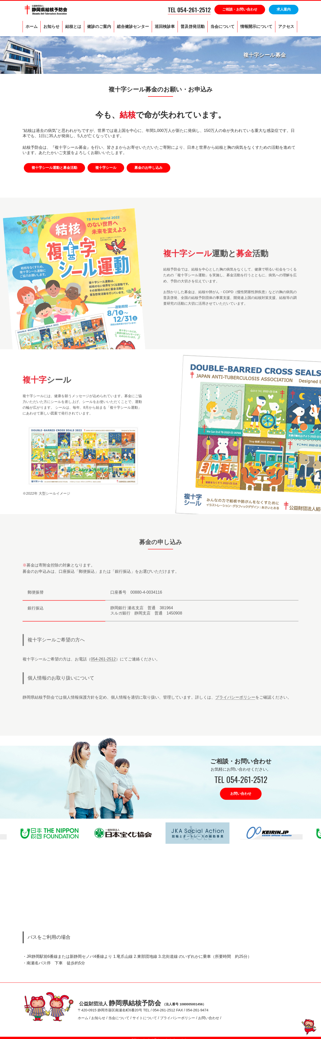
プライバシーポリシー (235, 709)
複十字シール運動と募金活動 (54, 168)
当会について (222, 26)
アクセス (286, 26)
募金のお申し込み (148, 168)
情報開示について (256, 26)
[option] (123, 833)
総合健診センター (133, 26)
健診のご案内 (99, 26)
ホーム (32, 26)
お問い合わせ (240, 793)
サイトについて (144, 1016)
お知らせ (51, 26)
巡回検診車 (165, 26)
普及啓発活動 (193, 26)
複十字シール (105, 168)
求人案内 (284, 9)
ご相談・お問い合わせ (239, 9)
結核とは (73, 26)
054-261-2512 (103, 671)
